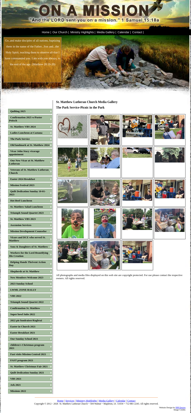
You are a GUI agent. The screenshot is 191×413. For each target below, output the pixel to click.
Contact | (138, 32)
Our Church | (60, 32)
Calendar (120, 400)
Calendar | (124, 32)
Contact (131, 400)
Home (60, 400)
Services (69, 400)
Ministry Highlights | (83, 32)
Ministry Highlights (86, 400)
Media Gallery (106, 400)
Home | (46, 32)
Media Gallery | (106, 32)
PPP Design (180, 407)
